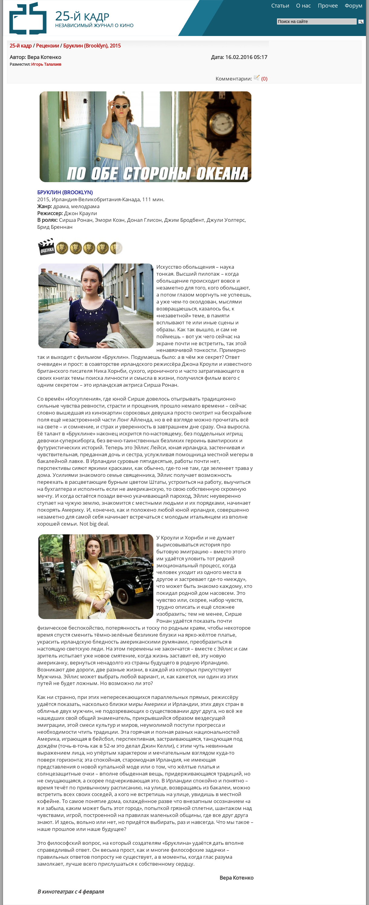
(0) (260, 78)
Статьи (280, 5)
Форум (353, 5)
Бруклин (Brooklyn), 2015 (92, 45)
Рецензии (47, 45)
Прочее (328, 5)
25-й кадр (21, 45)
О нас (303, 5)
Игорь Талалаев (46, 64)
